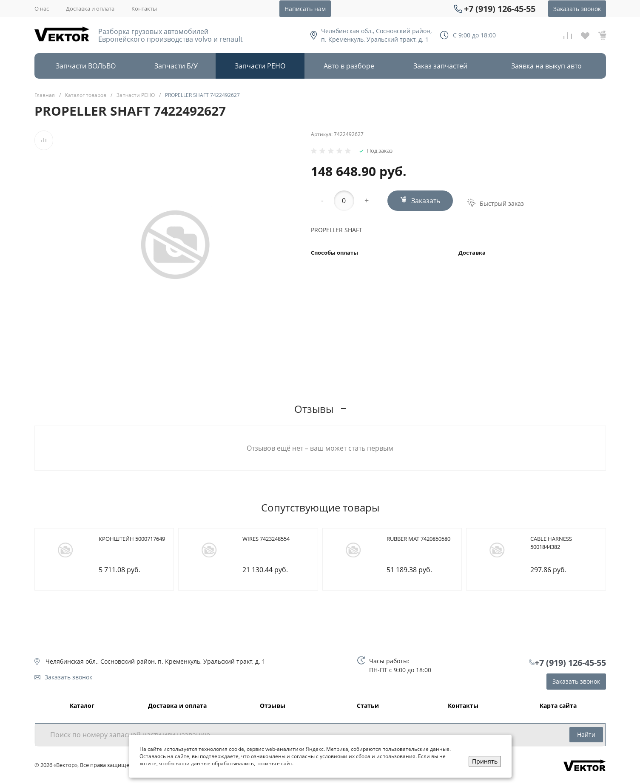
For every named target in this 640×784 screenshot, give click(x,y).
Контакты (144, 8)
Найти (586, 734)
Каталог (82, 706)
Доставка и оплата (90, 8)
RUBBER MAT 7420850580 (418, 539)
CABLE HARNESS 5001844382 (551, 543)
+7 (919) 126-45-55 (499, 8)
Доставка (472, 253)
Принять (485, 761)
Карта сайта (558, 706)
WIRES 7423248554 (266, 539)
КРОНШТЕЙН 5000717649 (132, 539)
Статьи (368, 706)
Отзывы (272, 706)
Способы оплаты (334, 253)
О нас (41, 8)
